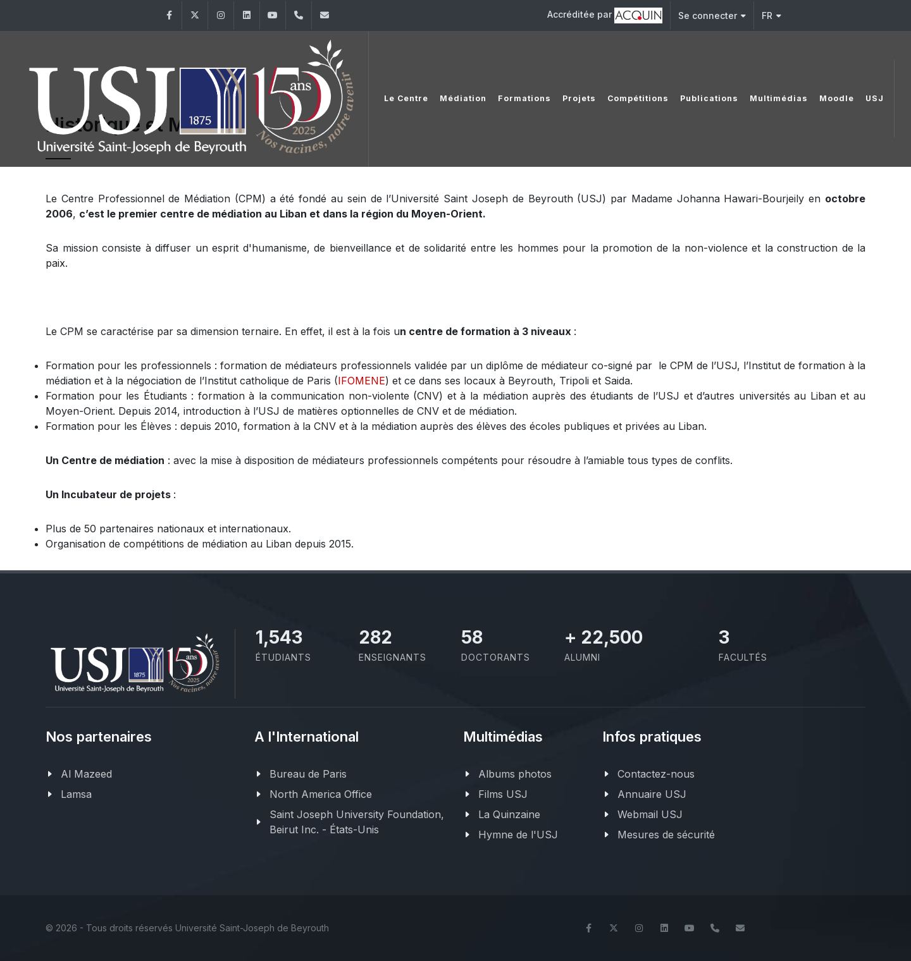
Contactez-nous (656, 774)
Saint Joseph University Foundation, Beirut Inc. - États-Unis (357, 822)
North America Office (321, 794)
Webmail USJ (650, 814)
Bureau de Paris (308, 774)
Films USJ (503, 794)
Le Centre (402, 97)
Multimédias (774, 97)
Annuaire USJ (651, 794)
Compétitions (633, 97)
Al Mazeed (86, 774)
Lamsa (76, 794)
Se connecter (712, 15)
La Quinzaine (509, 814)
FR (771, 15)
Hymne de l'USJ (518, 834)
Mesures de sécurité (666, 834)
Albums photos (515, 774)
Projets (575, 97)
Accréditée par (604, 15)
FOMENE (363, 380)
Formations (520, 97)
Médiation (458, 97)
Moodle (832, 97)
